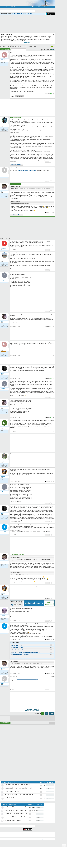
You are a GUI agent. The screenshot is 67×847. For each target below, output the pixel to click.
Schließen (27, 42)
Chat (33, 6)
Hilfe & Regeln (39, 6)
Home (2, 6)
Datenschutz (22, 839)
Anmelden (52, 8)
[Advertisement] (22, 443)
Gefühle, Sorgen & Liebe (13, 825)
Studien (45, 6)
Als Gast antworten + (5, 49)
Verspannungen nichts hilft (12, 820)
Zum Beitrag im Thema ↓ (16, 164)
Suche (22, 6)
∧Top (64, 845)
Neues (7, 6)
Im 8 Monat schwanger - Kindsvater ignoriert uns (19, 794)
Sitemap (46, 839)
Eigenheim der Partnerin (12, 791)
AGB (34, 839)
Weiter (51, 713)
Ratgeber (27, 6)
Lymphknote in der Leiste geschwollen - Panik (18, 788)
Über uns (12, 839)
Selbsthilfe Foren (14, 6)
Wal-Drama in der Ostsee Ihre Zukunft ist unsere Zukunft (22, 813)
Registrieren (44, 8)
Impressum (17, 839)
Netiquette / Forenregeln (39, 839)
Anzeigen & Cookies (28, 839)
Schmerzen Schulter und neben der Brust (17, 785)
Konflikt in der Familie (11, 798)
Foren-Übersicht (4, 825)
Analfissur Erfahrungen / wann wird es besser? (19, 807)
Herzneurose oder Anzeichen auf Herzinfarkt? (18, 810)
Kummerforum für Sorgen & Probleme (27, 825)
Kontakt (9, 839)
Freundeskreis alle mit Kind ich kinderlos (18, 46)
